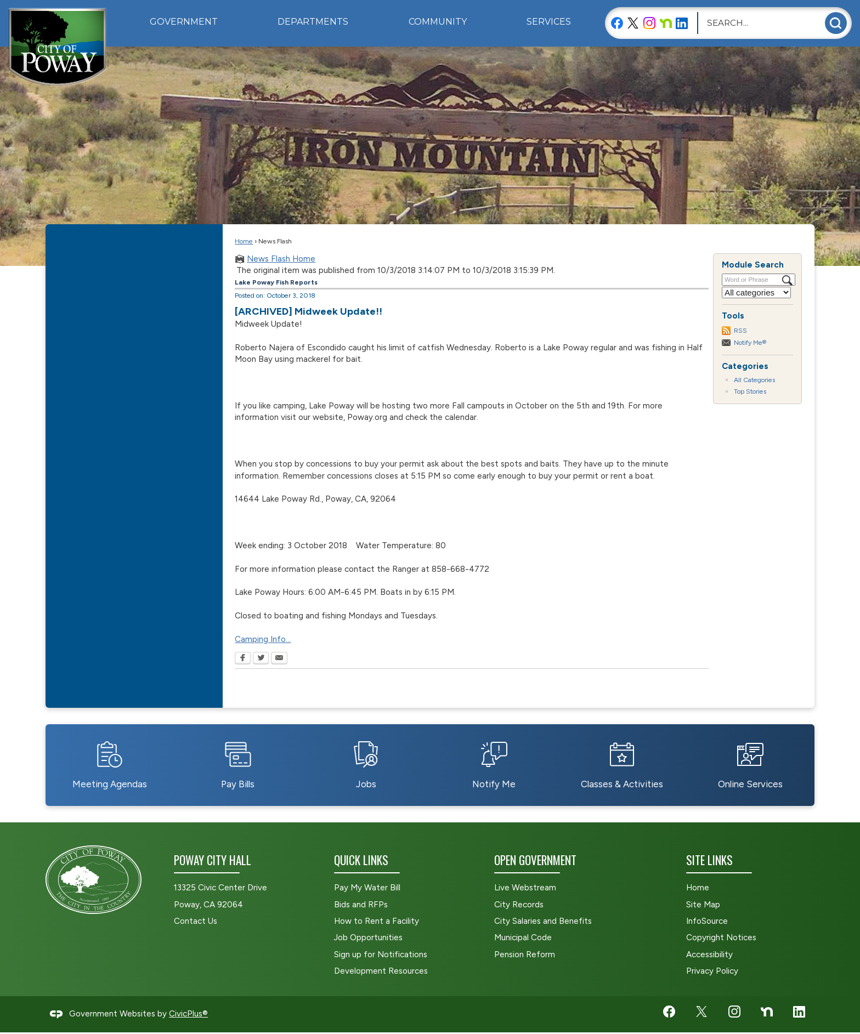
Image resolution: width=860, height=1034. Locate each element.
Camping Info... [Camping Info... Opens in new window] (263, 639)
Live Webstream (525, 888)
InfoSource (707, 921)
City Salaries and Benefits (543, 921)
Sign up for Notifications (380, 954)
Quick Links (361, 859)
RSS (740, 330)
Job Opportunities (368, 937)
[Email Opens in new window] (279, 659)
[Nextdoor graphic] (666, 22)
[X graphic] (633, 22)
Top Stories (750, 391)
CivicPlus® (188, 1014)
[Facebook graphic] (617, 22)
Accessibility (709, 954)
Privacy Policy (712, 971)
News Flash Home (281, 259)
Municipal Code (523, 937)
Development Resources (381, 971)
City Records (519, 905)
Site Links (709, 859)
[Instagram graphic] (649, 22)
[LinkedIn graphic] (682, 22)
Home (244, 241)
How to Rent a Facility (376, 921)
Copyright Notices (721, 937)
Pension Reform (524, 954)
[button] (836, 23)
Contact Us (195, 921)
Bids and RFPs (361, 905)
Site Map (703, 905)
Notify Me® (750, 342)
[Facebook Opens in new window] (243, 659)
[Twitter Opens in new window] (261, 659)
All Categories (754, 380)
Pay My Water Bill (367, 888)
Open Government (535, 859)
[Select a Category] (756, 292)
